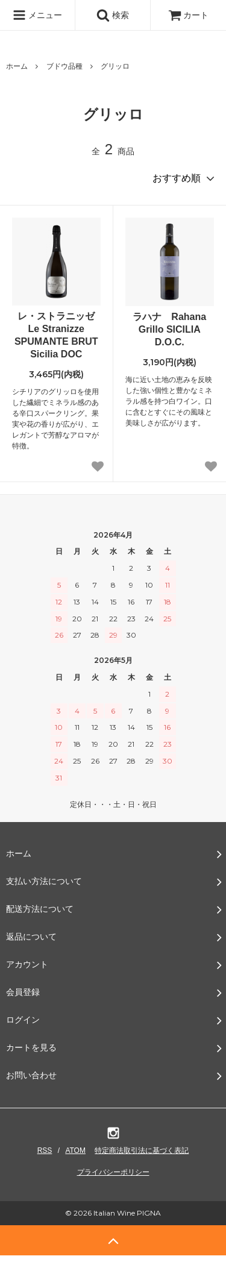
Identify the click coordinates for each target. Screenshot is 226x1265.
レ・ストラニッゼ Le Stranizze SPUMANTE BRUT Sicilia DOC (57, 335)
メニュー (37, 15)
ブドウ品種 (64, 66)
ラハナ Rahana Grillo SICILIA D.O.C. (169, 329)
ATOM (75, 1150)
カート (188, 15)
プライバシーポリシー (113, 1172)
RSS (44, 1150)
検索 (112, 15)
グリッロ (115, 66)
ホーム (17, 66)
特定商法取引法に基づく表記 (142, 1150)
